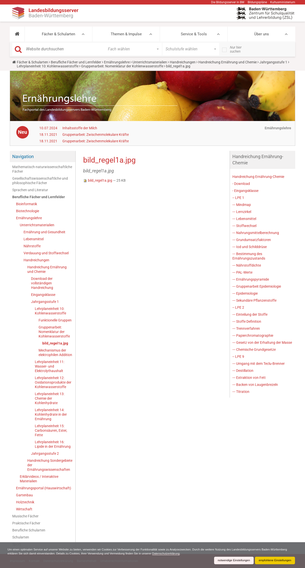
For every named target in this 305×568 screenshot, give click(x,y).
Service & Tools (194, 34)
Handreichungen (183, 62)
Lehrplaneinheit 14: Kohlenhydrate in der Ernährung (51, 414)
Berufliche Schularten (28, 530)
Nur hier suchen (236, 49)
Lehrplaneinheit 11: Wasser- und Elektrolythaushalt (49, 366)
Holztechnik (25, 502)
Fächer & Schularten (58, 34)
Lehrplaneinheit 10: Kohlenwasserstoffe (47, 66)
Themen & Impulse (126, 34)
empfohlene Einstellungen (274, 560)
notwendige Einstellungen (231, 560)
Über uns (261, 34)
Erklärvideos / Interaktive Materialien (39, 479)
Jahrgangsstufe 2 (45, 453)
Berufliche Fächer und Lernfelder (76, 62)
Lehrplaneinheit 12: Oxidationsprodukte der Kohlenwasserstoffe (53, 382)
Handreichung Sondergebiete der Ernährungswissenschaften (49, 465)
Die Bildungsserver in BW (227, 2)
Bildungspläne (257, 2)
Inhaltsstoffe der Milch (79, 128)
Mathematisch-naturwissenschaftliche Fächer (42, 169)
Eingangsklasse (43, 295)
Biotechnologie (27, 211)
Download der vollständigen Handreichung (42, 283)
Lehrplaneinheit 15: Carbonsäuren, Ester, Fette (51, 430)
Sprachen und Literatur (30, 190)
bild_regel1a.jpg (55, 343)
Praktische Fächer (26, 523)
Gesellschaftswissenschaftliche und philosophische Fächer (40, 180)
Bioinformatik (26, 204)
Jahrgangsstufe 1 (273, 62)
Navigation (23, 156)
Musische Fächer (25, 516)
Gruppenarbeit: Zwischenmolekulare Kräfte (95, 135)
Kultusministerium (282, 2)
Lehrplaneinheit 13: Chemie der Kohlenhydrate (49, 398)
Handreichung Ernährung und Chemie (227, 62)
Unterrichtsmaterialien (149, 62)
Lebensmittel (34, 239)
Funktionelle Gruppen (55, 320)
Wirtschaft (24, 509)
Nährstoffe (32, 246)
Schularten (20, 537)
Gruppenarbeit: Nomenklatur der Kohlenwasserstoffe (122, 66)
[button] (17, 34)
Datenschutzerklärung (194, 553)
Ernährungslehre (117, 62)
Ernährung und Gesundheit (44, 232)
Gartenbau (24, 495)
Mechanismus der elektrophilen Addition (55, 352)
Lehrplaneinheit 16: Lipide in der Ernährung (53, 444)
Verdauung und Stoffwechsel (46, 253)
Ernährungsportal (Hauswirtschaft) (43, 488)
